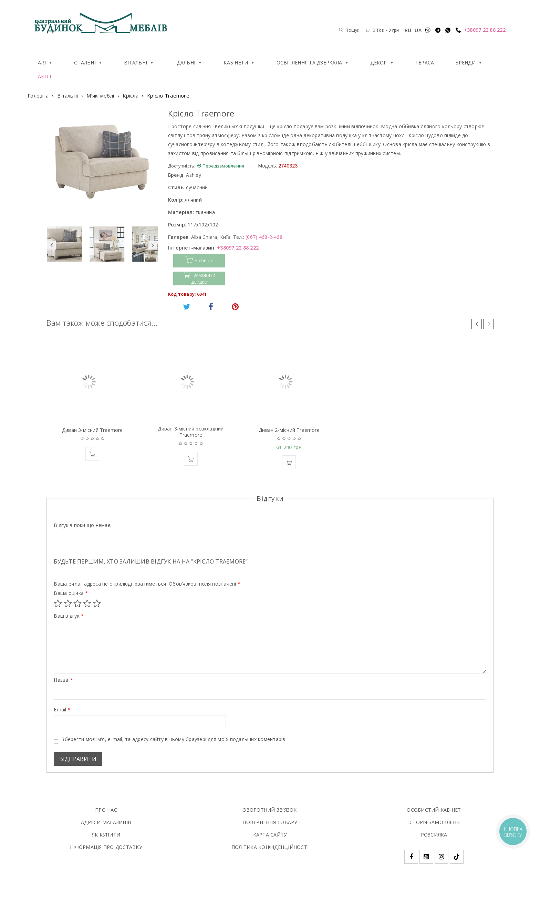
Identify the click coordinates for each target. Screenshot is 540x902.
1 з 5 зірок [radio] (58, 603)
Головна (38, 95)
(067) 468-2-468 (264, 237)
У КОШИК (204, 260)
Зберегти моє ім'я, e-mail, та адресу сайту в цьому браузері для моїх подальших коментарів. (174, 739)
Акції (44, 76)
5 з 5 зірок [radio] (97, 603)
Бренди (468, 63)
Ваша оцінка (71, 593)
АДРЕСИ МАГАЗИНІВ (106, 822)
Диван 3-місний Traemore (92, 430)
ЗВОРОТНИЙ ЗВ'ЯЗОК (270, 810)
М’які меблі (100, 95)
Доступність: (182, 166)
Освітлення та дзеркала (313, 63)
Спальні (88, 63)
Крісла (130, 95)
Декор (382, 63)
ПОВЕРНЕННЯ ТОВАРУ (269, 822)
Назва (63, 680)
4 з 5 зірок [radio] (87, 603)
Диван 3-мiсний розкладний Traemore (191, 431)
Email (62, 710)
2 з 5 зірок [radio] (68, 603)
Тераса (424, 62)
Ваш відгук (69, 616)
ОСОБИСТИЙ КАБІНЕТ (434, 810)
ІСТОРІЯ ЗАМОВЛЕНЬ (434, 822)
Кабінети (239, 63)
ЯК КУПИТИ (106, 834)
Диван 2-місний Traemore (289, 430)
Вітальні (139, 63)
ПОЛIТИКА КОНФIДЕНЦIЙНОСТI (270, 847)
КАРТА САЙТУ (270, 834)
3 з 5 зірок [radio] (77, 603)
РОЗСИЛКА (434, 834)
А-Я (45, 63)
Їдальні (188, 63)
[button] (92, 454)
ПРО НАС (106, 810)
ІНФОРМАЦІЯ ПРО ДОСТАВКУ (106, 847)
